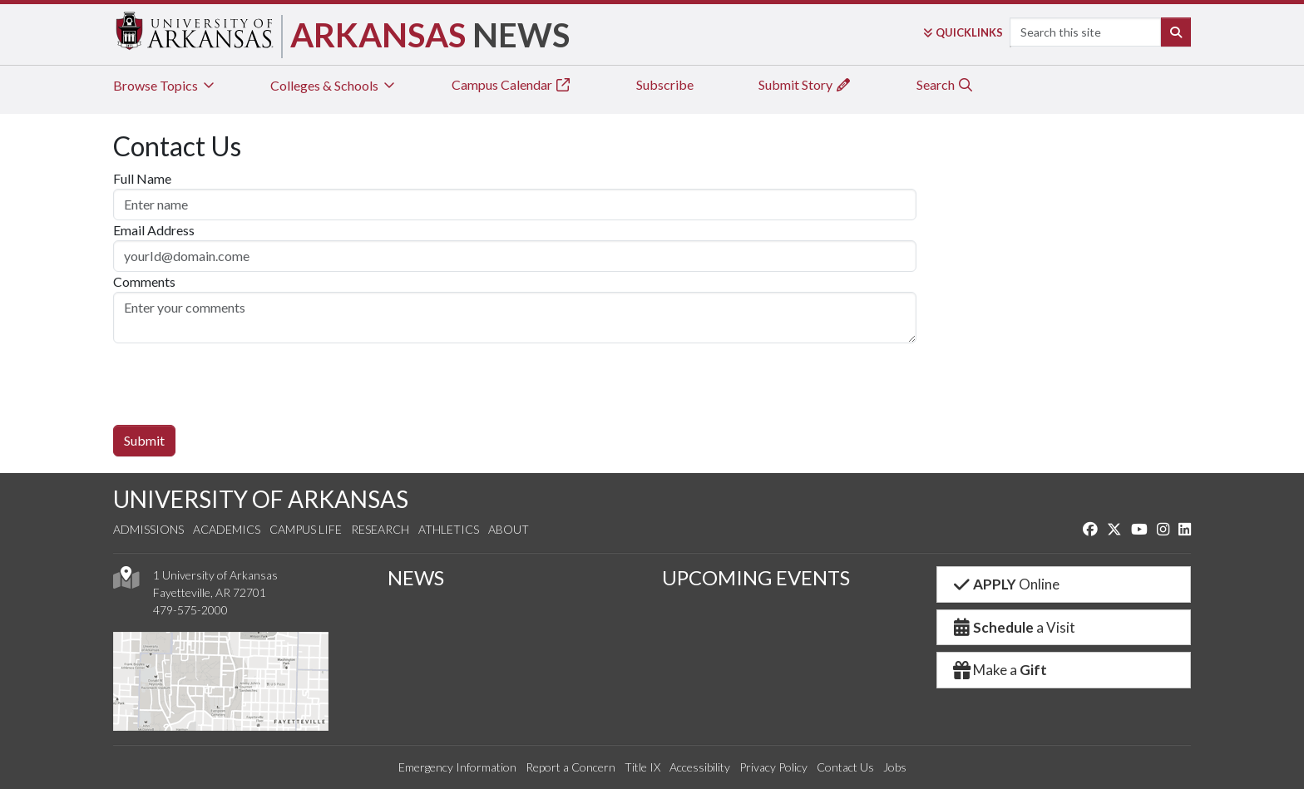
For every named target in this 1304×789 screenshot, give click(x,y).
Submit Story (805, 84)
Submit (144, 440)
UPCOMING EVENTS (756, 577)
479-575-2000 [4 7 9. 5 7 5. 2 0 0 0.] (190, 610)
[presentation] (239, 375)
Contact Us (845, 767)
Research (380, 529)
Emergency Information (457, 767)
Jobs (894, 767)
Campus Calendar (511, 84)
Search (945, 84)
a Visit (1013, 627)
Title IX (642, 767)
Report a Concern (570, 767)
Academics (226, 529)
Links (963, 32)
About (508, 529)
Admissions (148, 529)
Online (1005, 584)
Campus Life (305, 529)
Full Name (142, 178)
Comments (144, 281)
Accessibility (699, 767)
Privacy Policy (773, 767)
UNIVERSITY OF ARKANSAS (260, 499)
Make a (999, 669)
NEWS (416, 577)
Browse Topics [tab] (165, 85)
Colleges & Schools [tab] (334, 85)
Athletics (448, 529)
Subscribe (665, 84)
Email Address (154, 230)
